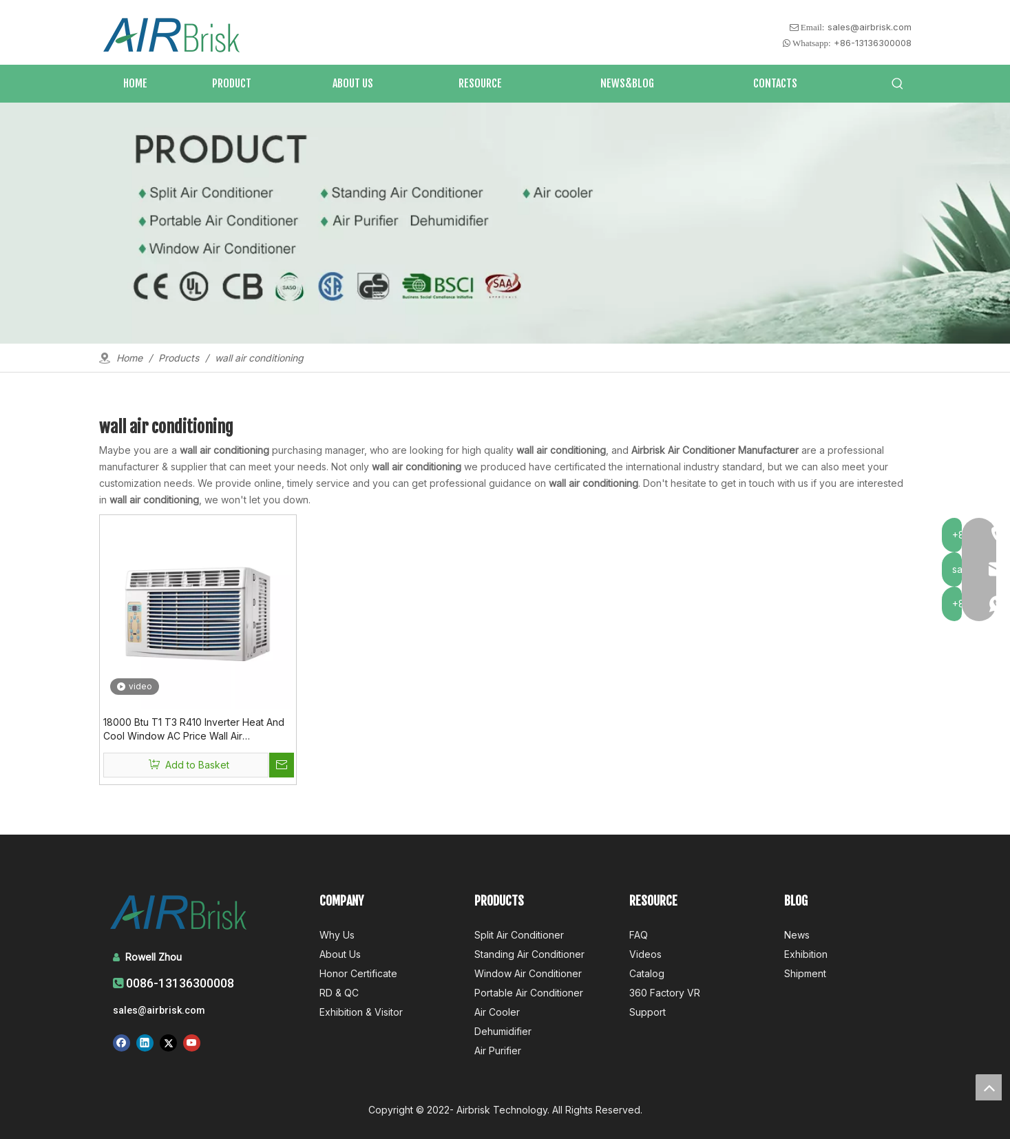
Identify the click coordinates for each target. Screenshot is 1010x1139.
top (989, 1087)
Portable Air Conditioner (528, 993)
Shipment (805, 973)
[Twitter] (168, 1043)
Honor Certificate (358, 973)
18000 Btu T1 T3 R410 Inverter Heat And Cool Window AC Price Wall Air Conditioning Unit (193, 729)
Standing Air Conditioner (529, 954)
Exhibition (806, 954)
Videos (645, 954)
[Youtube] (191, 1043)
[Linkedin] (145, 1043)
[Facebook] (121, 1043)
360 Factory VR (664, 993)
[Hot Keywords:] (898, 84)
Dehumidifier (503, 1031)
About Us (340, 954)
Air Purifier (497, 1050)
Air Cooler (497, 1012)
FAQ (638, 935)
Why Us (337, 935)
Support (647, 1012)
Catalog (646, 973)
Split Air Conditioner (519, 935)
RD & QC (339, 993)
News (797, 935)
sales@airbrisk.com (870, 26)
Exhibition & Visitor (361, 1012)
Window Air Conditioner (528, 973)
